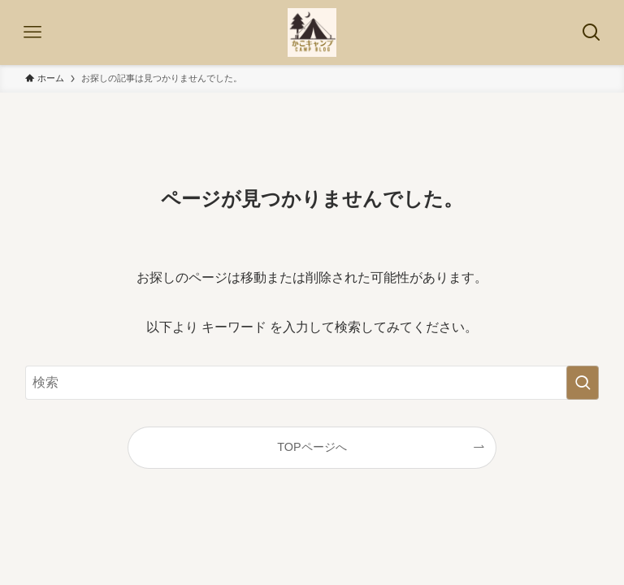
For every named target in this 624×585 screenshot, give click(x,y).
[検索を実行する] (582, 383)
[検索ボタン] (591, 32)
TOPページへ (311, 446)
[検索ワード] (312, 383)
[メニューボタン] (32, 32)
